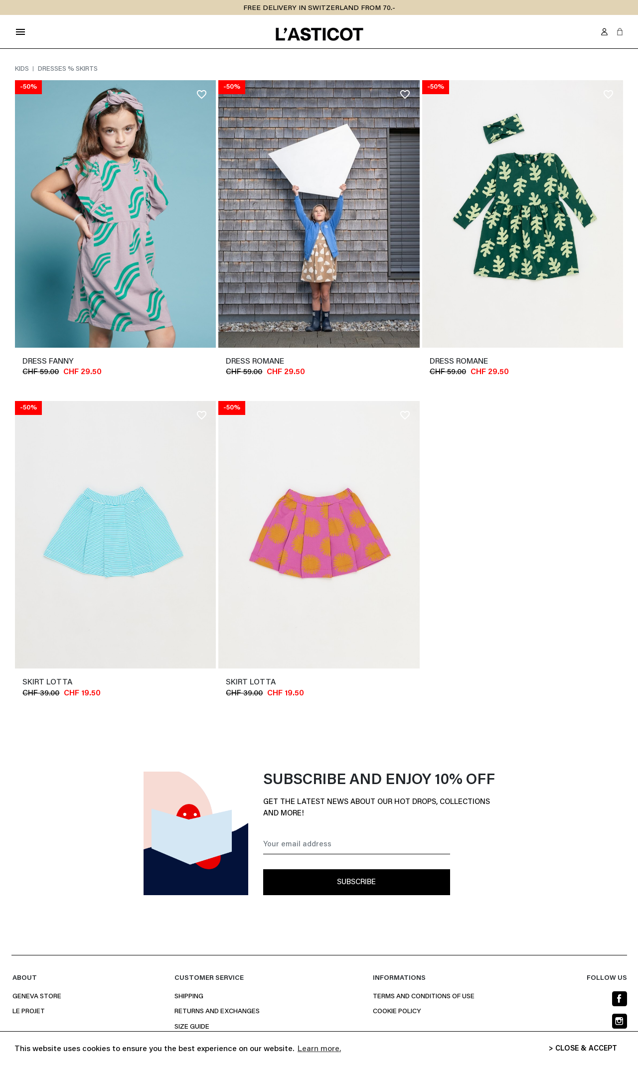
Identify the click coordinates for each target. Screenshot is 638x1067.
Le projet (28, 1011)
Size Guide (191, 1027)
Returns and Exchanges (217, 1011)
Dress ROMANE (255, 362)
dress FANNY (47, 362)
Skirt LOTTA (47, 682)
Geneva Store (36, 996)
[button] (620, 31)
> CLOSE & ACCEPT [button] (583, 1049)
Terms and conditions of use (424, 996)
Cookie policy (397, 1011)
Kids (22, 69)
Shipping (188, 996)
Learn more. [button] (319, 1049)
